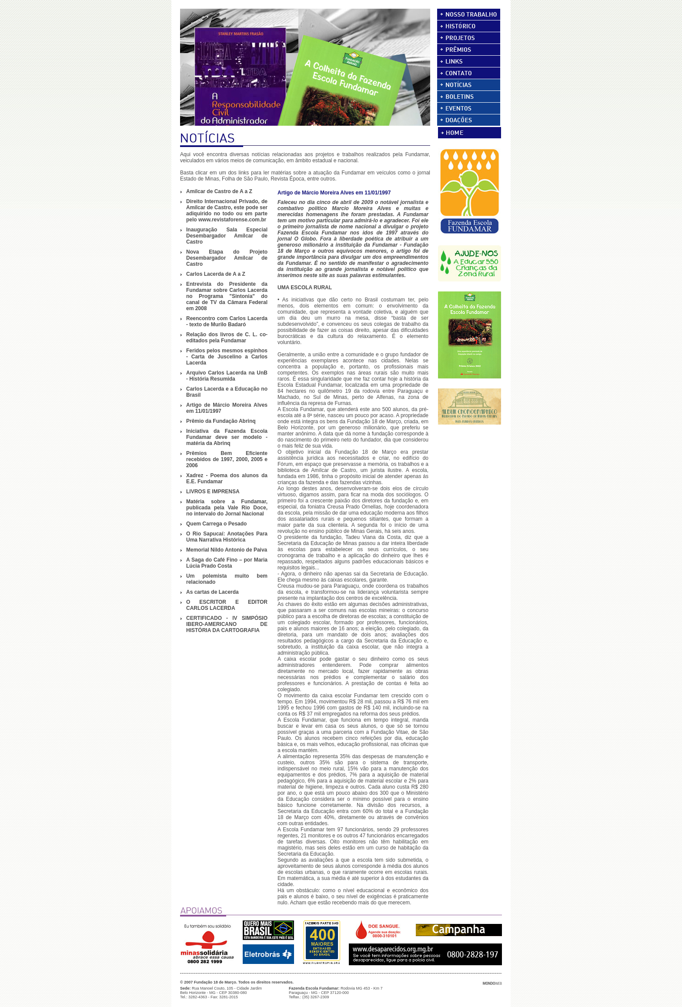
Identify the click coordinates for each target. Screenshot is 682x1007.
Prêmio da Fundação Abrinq (221, 421)
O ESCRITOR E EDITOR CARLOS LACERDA (226, 605)
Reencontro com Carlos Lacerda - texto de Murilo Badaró (226, 321)
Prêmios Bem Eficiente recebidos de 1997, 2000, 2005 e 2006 (226, 459)
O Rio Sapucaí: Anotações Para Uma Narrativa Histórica (226, 537)
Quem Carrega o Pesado (216, 524)
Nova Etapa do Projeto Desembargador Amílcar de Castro (226, 258)
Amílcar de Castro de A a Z (219, 191)
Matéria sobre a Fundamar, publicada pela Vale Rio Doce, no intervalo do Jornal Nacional (226, 507)
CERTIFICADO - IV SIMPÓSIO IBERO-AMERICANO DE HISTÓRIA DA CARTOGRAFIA (226, 624)
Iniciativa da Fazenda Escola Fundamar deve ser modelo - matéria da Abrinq (226, 437)
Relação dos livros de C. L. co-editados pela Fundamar (226, 337)
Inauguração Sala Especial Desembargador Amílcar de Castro (226, 236)
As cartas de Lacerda (212, 592)
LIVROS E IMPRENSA (213, 491)
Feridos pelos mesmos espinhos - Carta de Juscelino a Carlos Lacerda (226, 357)
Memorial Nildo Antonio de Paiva (226, 550)
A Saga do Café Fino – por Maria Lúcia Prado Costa (226, 563)
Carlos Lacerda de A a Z (215, 274)
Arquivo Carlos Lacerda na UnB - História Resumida (226, 376)
